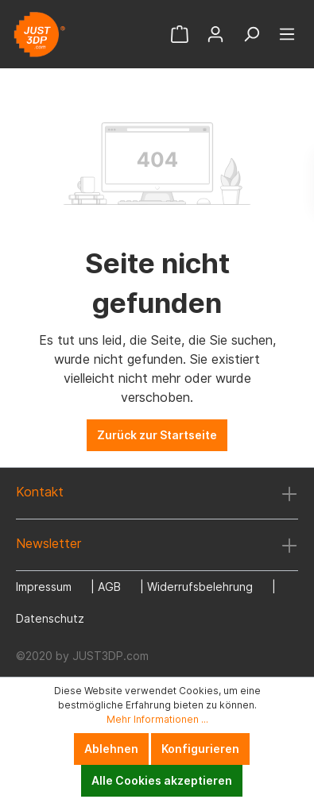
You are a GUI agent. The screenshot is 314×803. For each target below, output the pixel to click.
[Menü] (287, 34)
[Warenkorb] (180, 34)
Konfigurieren (200, 748)
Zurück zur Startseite (157, 435)
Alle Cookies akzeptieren (161, 780)
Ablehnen (111, 748)
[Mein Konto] (215, 34)
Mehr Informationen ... (157, 719)
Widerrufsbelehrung (200, 586)
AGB (109, 586)
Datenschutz (50, 618)
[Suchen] (251, 34)
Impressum (44, 586)
